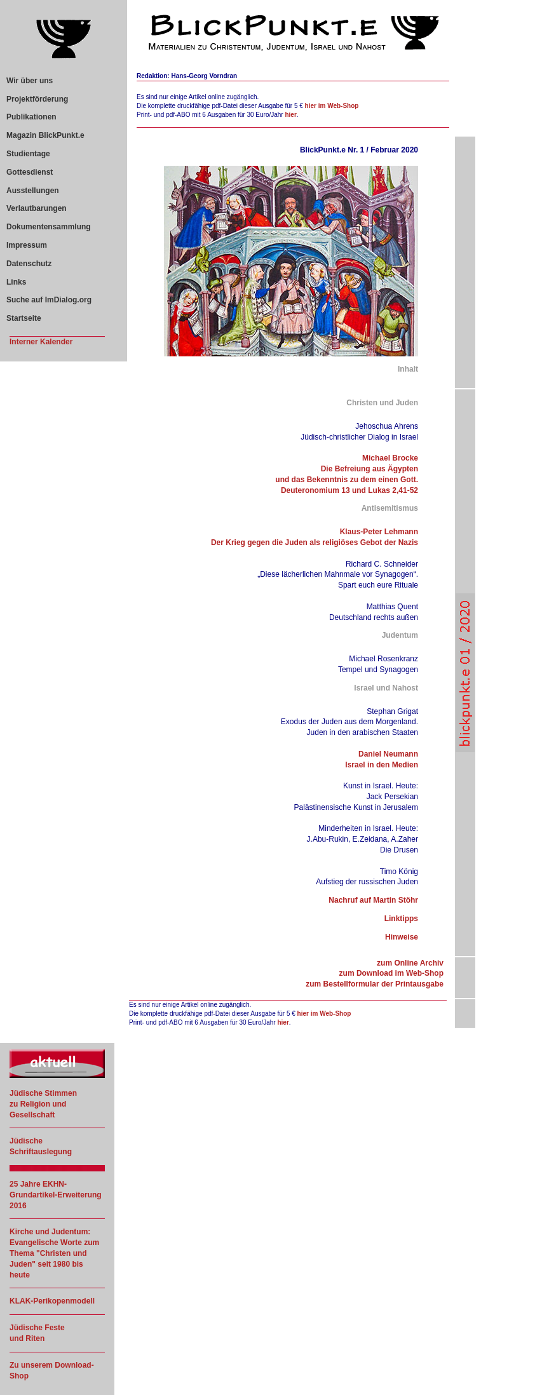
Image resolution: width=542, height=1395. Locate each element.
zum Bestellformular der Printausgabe (375, 984)
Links (16, 282)
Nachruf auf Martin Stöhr (373, 900)
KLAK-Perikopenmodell (52, 1301)
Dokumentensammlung (48, 226)
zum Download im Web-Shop (391, 973)
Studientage (28, 153)
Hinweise (401, 937)
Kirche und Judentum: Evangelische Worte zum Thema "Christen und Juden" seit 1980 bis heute (54, 1253)
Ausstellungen (32, 190)
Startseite (23, 318)
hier (290, 114)
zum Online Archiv (410, 963)
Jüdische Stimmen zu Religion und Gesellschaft (43, 1104)
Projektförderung (37, 99)
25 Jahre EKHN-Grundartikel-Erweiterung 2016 (56, 1195)
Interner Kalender (41, 341)
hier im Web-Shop (332, 105)
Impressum (26, 245)
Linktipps (401, 918)
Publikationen (31, 116)
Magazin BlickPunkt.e (45, 135)
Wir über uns (29, 80)
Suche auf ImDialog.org (48, 299)
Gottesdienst (29, 172)
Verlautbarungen (36, 208)
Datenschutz (28, 263)
